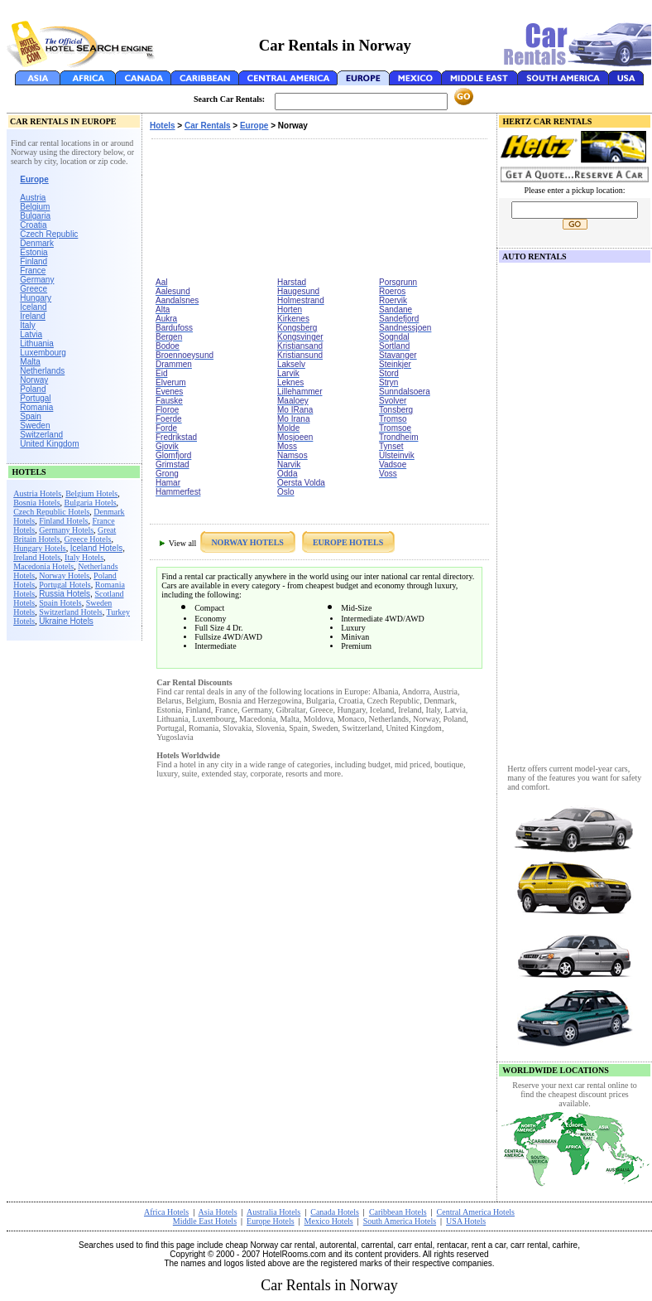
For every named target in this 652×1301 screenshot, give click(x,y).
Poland (33, 389)
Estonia (33, 252)
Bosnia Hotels (36, 502)
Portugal (35, 398)
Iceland (33, 307)
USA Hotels (466, 1221)
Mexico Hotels (328, 1221)
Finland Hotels (63, 520)
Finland (33, 261)
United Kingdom (49, 443)
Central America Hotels (476, 1211)
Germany (37, 279)
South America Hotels (399, 1221)
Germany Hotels (66, 529)
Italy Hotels (84, 557)
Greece (33, 288)
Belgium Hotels (91, 493)
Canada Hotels (334, 1211)
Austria (33, 197)
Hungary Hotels (39, 548)
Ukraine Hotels (66, 621)
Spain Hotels (60, 602)
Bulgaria (35, 215)
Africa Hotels (166, 1211)
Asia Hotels (218, 1211)
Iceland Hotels (96, 548)
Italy (27, 325)
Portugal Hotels (65, 584)
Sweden (35, 425)
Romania (36, 407)
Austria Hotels (37, 493)
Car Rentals (208, 125)
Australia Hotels (273, 1211)
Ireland (33, 316)
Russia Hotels (64, 593)
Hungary (35, 297)
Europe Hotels (271, 1221)
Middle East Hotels (205, 1221)
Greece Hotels (88, 539)
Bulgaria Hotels (91, 502)
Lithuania (37, 343)
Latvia (31, 334)
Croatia (33, 225)
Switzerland (41, 434)
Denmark (37, 243)
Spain (30, 416)
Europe (254, 125)
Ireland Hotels (36, 557)
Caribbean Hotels (398, 1211)
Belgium (35, 206)
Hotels (162, 125)
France (33, 270)
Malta (30, 361)
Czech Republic (49, 234)
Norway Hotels (64, 575)
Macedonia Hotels (43, 566)
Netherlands (42, 370)
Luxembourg (43, 352)
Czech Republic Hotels (51, 511)
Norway (34, 379)
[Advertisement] (230, 210)
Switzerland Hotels (70, 612)
